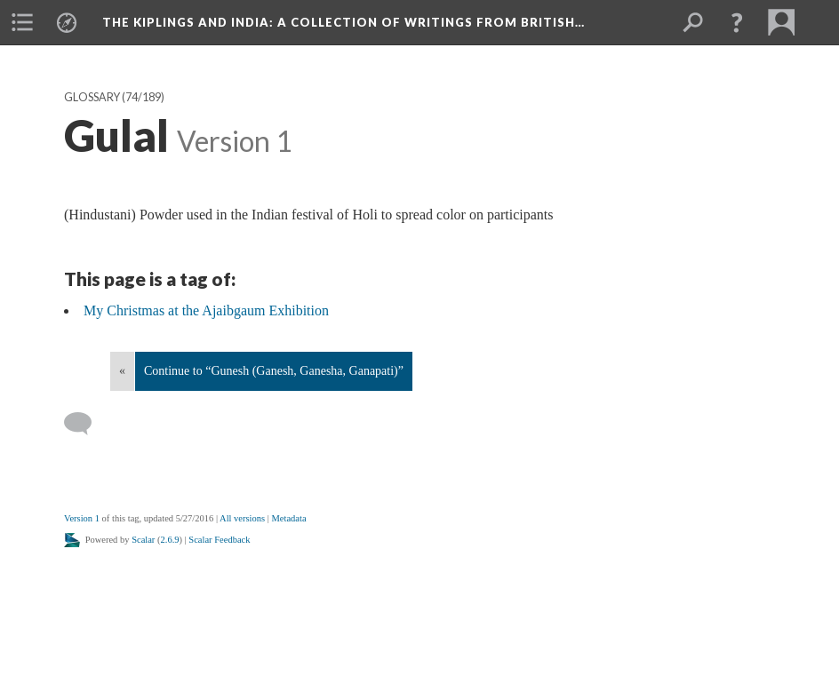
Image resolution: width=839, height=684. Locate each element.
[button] (737, 22)
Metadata (288, 518)
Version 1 (82, 518)
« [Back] (122, 371)
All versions (242, 518)
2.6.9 (170, 540)
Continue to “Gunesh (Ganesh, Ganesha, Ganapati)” (274, 371)
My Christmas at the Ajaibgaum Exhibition (206, 310)
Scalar (143, 540)
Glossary (92, 97)
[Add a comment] (86, 423)
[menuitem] (22, 22)
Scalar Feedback (219, 540)
